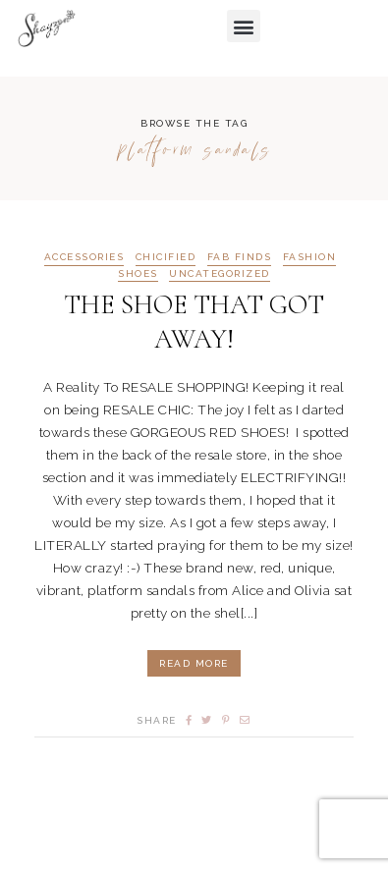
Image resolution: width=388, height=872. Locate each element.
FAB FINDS (239, 257)
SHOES (138, 274)
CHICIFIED (166, 257)
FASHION (310, 257)
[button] (243, 26)
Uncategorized (219, 274)
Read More (194, 663)
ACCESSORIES (84, 257)
